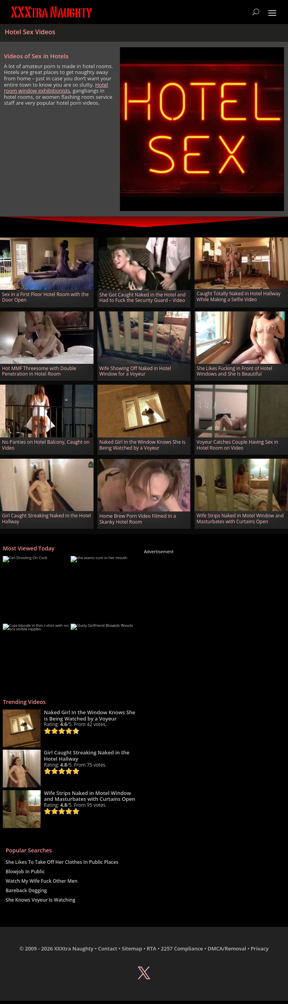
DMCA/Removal (227, 948)
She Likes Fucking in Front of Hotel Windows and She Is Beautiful (234, 371)
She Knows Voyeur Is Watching (40, 900)
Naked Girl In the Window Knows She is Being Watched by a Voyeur (142, 445)
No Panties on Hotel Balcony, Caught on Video (46, 445)
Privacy (260, 948)
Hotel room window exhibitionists (56, 87)
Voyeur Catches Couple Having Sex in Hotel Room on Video (237, 445)
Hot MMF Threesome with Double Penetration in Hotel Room (39, 371)
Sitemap (132, 948)
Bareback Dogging (26, 890)
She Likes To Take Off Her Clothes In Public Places (62, 862)
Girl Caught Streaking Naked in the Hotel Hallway (46, 518)
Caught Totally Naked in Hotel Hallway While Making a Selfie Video (238, 296)
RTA (151, 948)
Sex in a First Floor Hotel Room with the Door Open (45, 297)
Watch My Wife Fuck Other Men (41, 881)
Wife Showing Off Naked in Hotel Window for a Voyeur (135, 371)
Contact (107, 948)
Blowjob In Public (25, 871)
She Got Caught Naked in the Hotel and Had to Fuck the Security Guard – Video (142, 297)
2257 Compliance (182, 948)
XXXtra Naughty (74, 948)
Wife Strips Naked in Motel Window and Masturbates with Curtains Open (240, 518)
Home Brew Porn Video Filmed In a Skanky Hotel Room (137, 519)
